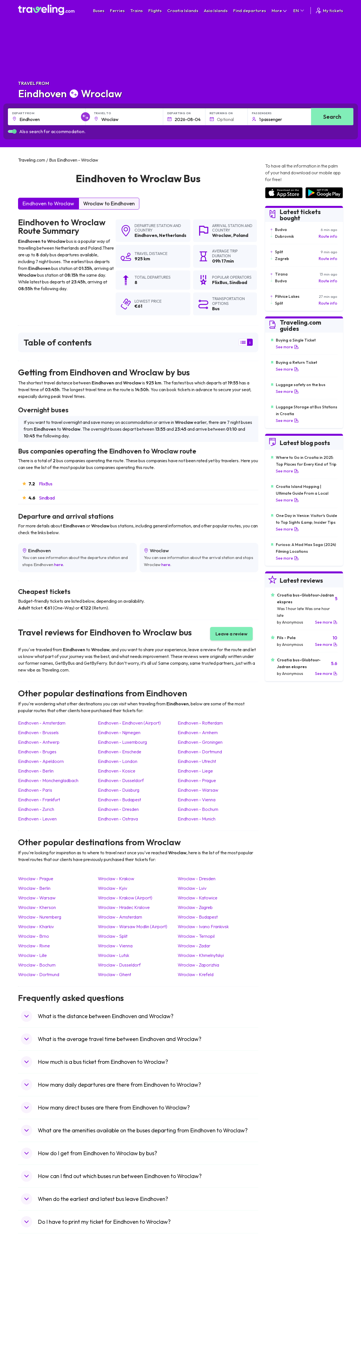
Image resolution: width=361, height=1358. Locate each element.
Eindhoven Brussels (38, 732)
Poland (240, 235)
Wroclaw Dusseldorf (119, 965)
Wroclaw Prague (35, 878)
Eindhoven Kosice (116, 771)
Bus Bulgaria (113, 1286)
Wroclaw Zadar (194, 945)
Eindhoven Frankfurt (39, 799)
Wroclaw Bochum (37, 965)
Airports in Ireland (281, 1292)
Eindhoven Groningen (200, 742)
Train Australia (196, 1304)
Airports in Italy (278, 1310)
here (58, 564)
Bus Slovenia (113, 1298)
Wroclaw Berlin (34, 888)
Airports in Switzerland (285, 1304)
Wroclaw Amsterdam (120, 917)
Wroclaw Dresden (196, 878)
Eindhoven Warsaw (198, 790)
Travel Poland (33, 1322)
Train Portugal (196, 1280)
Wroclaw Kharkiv (36, 926)
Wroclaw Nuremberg (39, 917)
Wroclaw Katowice (197, 898)
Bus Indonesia (114, 1339)
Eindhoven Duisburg (118, 790)
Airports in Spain (279, 1280)
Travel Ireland (33, 1334)
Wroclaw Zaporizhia (198, 965)
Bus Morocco (114, 1280)
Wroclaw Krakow (116, 878)
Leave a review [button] (231, 634)
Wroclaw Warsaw (37, 898)
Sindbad (47, 498)
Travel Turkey (33, 1310)
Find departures (249, 10)
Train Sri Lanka (196, 1286)
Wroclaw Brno (33, 936)
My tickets (329, 10)
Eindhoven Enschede (119, 751)
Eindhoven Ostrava (118, 819)
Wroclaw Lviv (192, 888)
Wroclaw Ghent (114, 974)
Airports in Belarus (281, 1298)
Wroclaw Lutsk (113, 955)
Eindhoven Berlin (36, 771)
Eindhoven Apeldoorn (41, 761)
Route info (328, 236)
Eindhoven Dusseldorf (121, 780)
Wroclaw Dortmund (38, 974)
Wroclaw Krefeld (195, 974)
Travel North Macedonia (42, 1286)
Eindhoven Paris (35, 790)
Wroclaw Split (112, 936)
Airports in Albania (281, 1322)
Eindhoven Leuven (37, 819)
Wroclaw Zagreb (195, 907)
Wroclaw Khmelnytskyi (201, 955)
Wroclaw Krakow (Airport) (125, 898)
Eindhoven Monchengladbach (48, 780)
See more (287, 346)
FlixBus (45, 484)
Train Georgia (195, 1298)
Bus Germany (114, 1292)
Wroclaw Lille (32, 955)
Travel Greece (34, 1298)
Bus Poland (112, 1322)
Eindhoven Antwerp (39, 742)
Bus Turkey (112, 1334)
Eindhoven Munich (196, 819)
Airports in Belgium (281, 1334)
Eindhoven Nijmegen (119, 732)
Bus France (112, 1310)
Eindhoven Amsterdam (41, 723)
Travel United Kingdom (41, 1280)
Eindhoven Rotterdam (200, 723)
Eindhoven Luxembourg (122, 742)
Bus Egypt (111, 1316)
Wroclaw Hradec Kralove (124, 907)
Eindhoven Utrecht (197, 761)
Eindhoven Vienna (196, 799)
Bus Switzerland (116, 1328)
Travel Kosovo (34, 1339)
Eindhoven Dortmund (200, 751)
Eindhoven (146, 235)
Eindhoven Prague (197, 780)
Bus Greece (112, 1304)
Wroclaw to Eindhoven (109, 203)
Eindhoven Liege (195, 771)
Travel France (33, 1316)
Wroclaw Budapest (198, 917)
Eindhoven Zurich (36, 809)
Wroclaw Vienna (115, 945)
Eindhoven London (117, 761)
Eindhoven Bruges (37, 751)
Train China (193, 1292)
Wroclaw (221, 235)
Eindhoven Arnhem (198, 732)
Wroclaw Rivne (34, 945)
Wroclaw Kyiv (112, 888)
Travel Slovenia (34, 1328)
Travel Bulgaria (34, 1292)
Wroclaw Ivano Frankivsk (203, 926)
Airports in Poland (281, 1328)
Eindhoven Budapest (119, 799)
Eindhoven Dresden (118, 809)
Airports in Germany (283, 1316)
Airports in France (281, 1286)
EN (299, 10)
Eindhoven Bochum (198, 809)
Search (332, 116)
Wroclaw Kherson (37, 907)
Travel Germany (35, 1304)
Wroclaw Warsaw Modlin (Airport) (132, 926)
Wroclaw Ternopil (196, 936)
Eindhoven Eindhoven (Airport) (129, 723)
